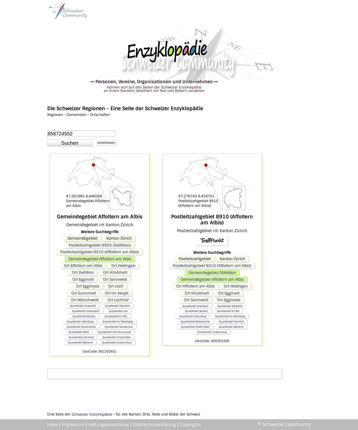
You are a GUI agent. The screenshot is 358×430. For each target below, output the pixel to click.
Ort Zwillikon (83, 272)
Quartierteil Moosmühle (81, 326)
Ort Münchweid (84, 299)
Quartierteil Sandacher (119, 326)
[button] (69, 143)
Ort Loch (115, 286)
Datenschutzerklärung (154, 424)
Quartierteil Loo (118, 311)
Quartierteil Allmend (80, 342)
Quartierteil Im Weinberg (117, 321)
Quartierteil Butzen (83, 316)
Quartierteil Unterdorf (83, 305)
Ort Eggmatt (83, 279)
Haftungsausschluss (108, 424)
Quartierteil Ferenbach (86, 311)
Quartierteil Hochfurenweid (114, 332)
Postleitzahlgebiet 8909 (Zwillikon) (99, 245)
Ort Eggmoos (87, 286)
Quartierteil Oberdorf (117, 305)
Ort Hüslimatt (115, 272)
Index (52, 424)
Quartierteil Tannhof (80, 337)
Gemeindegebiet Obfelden (212, 272)
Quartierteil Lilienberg (80, 321)
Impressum (73, 424)
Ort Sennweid (115, 279)
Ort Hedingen (123, 265)
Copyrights (190, 424)
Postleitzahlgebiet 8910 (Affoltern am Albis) (99, 251)
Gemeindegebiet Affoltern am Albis (99, 258)
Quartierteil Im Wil (115, 316)
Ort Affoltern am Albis (83, 265)
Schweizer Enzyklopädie (91, 414)
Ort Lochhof (117, 299)
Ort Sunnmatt (83, 293)
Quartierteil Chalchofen (116, 337)
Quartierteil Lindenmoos (116, 342)
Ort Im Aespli (116, 293)
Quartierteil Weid (78, 332)
